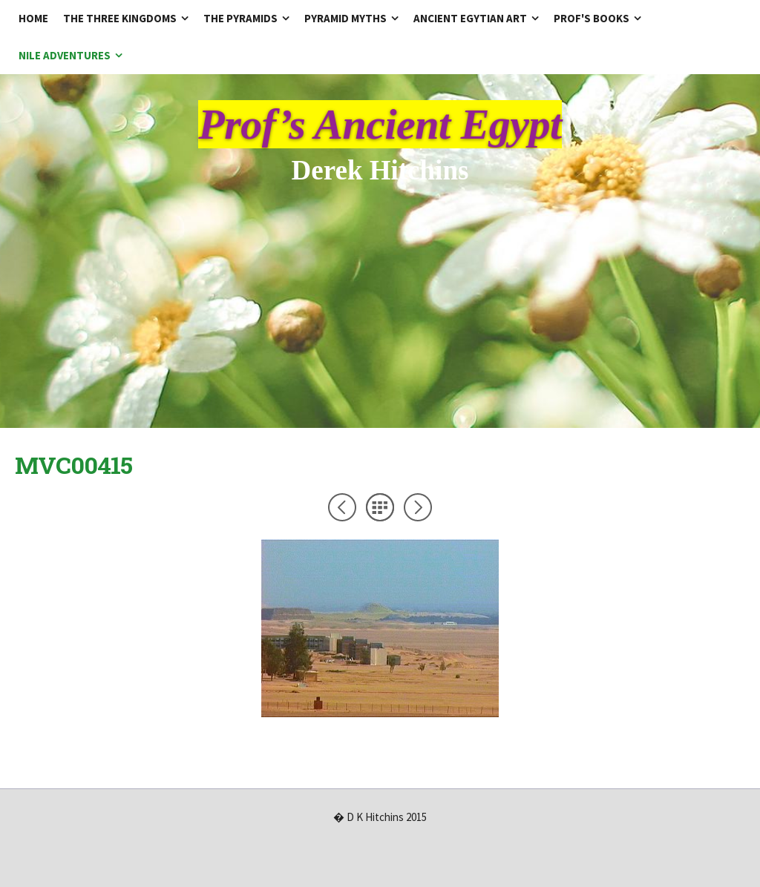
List (380, 507)
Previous (342, 507)
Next (418, 507)
